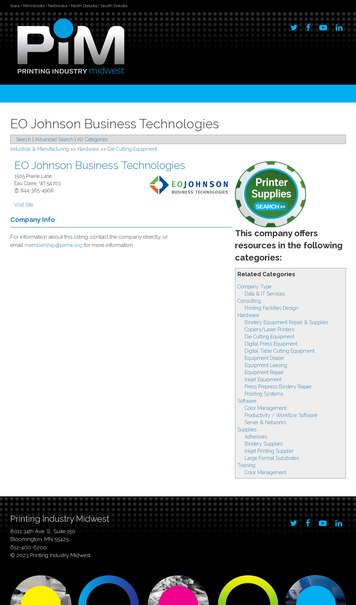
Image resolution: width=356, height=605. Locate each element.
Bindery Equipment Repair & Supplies (286, 322)
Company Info (32, 219)
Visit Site (23, 205)
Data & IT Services (265, 294)
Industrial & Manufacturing (39, 149)
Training (246, 465)
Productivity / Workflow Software (281, 415)
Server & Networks (265, 422)
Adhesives (256, 437)
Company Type (254, 286)
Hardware (248, 315)
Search (23, 139)
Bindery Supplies (263, 444)
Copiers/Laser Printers (269, 329)
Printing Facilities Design (271, 308)
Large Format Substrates (272, 458)
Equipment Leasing (266, 365)
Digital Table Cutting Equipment (280, 351)
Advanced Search (54, 139)
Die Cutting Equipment (269, 336)
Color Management (265, 408)
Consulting (249, 301)
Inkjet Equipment (263, 379)
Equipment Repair (264, 372)
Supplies (246, 429)
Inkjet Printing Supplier (269, 451)
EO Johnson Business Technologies (99, 165)
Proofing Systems (264, 394)
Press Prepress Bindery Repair (278, 387)
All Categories (92, 139)
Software (246, 401)
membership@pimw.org (53, 245)
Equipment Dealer (264, 358)
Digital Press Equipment (271, 344)
